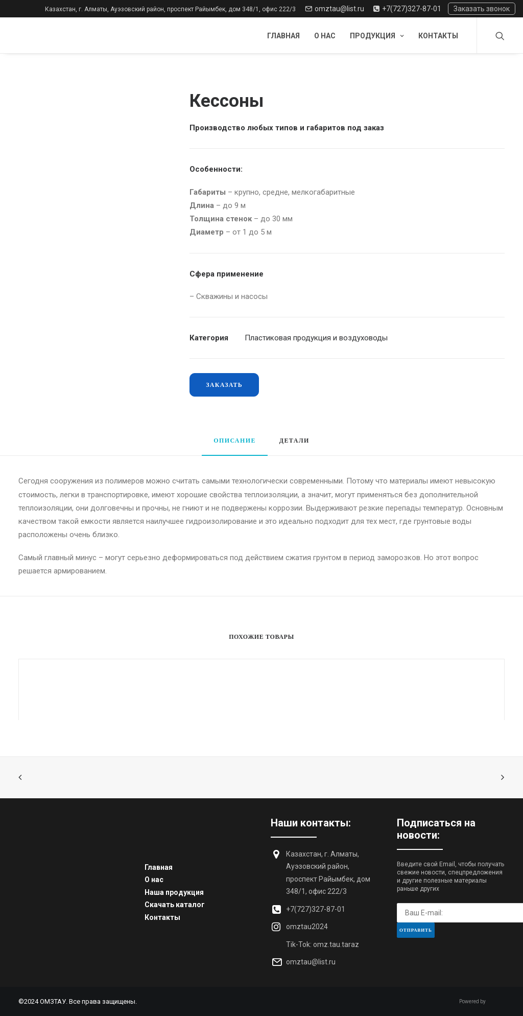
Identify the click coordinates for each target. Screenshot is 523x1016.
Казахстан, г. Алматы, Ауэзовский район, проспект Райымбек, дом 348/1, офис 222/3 (170, 9)
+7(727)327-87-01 (407, 9)
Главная (283, 36)
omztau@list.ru (334, 9)
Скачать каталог (175, 904)
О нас (325, 36)
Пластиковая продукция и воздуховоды (316, 337)
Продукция (377, 36)
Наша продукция (174, 892)
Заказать (224, 384)
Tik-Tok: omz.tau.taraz (322, 944)
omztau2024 (307, 926)
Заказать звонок (482, 9)
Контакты (438, 36)
